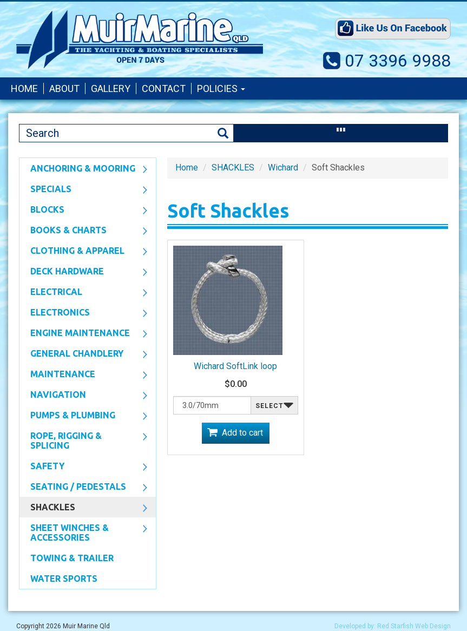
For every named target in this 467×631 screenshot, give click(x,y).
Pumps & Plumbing (83, 416)
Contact (164, 88)
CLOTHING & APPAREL (83, 252)
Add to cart (242, 433)
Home (24, 88)
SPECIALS (83, 190)
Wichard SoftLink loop (235, 366)
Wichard (283, 167)
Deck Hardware (83, 272)
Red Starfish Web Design (414, 626)
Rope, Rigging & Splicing (83, 440)
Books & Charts (83, 231)
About (64, 88)
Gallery (110, 88)
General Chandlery (83, 354)
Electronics (83, 313)
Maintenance (83, 375)
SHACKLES (83, 508)
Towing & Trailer (72, 558)
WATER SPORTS (63, 578)
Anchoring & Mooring (83, 169)
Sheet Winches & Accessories (83, 532)
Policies (221, 88)
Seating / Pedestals (83, 488)
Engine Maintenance (83, 334)
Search (223, 133)
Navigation (83, 396)
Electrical (83, 293)
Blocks (83, 210)
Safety (83, 467)
